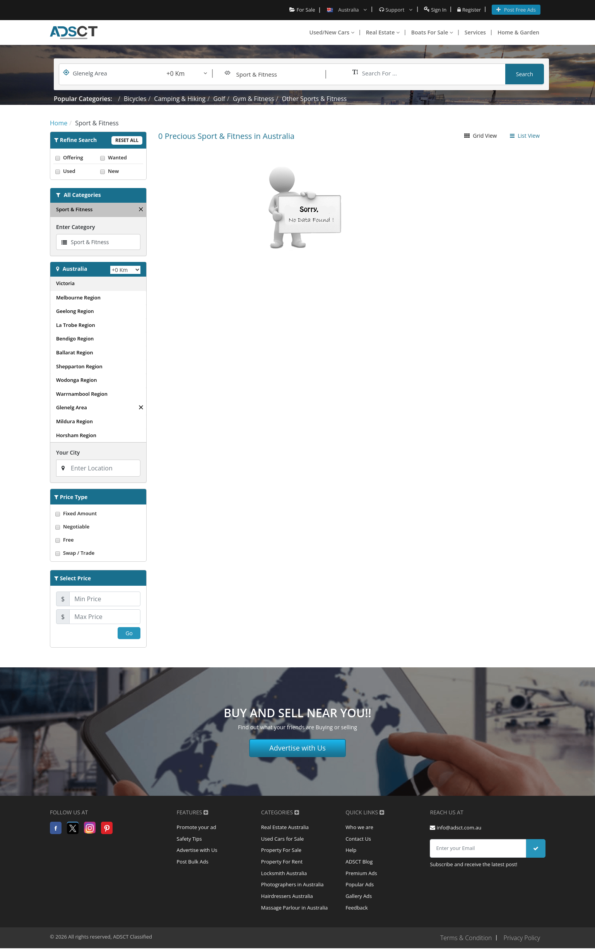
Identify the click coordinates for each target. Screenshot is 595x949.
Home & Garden (518, 32)
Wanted (120, 157)
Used (75, 171)
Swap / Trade (98, 552)
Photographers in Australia (292, 885)
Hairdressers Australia (287, 897)
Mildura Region (74, 421)
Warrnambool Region (82, 393)
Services (475, 32)
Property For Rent (282, 862)
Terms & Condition (465, 938)
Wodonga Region (76, 379)
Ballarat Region (74, 352)
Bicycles (135, 98)
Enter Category (75, 227)
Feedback (356, 908)
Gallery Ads (358, 897)
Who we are (359, 827)
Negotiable (98, 526)
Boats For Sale (432, 32)
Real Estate (383, 32)
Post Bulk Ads (193, 862)
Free (98, 539)
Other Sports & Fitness (314, 98)
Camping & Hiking (179, 98)
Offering (75, 157)
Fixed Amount (98, 513)
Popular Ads (359, 885)
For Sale (302, 9)
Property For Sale (281, 850)
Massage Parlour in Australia (294, 908)
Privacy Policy (521, 938)
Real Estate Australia (285, 827)
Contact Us (358, 839)
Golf (219, 98)
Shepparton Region (79, 366)
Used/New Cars (331, 32)
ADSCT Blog (359, 862)
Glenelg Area (71, 407)
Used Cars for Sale (282, 839)
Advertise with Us (297, 747)
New (120, 171)
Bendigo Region (75, 338)
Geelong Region (75, 311)
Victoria (65, 283)
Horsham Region (76, 435)
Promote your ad (196, 827)
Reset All (126, 140)
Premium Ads (361, 873)
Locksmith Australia (284, 873)
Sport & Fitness (74, 209)
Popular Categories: (83, 98)
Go (129, 633)
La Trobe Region (75, 324)
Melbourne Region (78, 297)
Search (524, 74)
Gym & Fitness (253, 98)
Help (350, 850)
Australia (75, 268)
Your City (68, 452)
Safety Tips (189, 839)
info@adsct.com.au (455, 827)
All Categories (82, 194)
